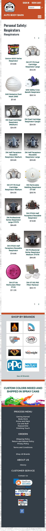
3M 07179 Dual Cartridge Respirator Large (33, 64)
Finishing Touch (23, 428)
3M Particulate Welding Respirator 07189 (32, 187)
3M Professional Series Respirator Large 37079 (13, 219)
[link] (23, 483)
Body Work (23, 419)
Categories (39, 16)
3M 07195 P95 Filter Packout (32, 283)
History (23, 465)
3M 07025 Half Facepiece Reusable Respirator (13, 248)
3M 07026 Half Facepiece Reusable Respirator (32, 215)
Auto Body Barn (14, 14)
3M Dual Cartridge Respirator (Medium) (13, 122)
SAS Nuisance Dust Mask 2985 (13, 95)
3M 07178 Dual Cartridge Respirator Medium (13, 187)
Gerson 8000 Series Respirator (13, 59)
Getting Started (23, 417)
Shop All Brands (23, 454)
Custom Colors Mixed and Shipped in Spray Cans (23, 389)
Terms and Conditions (23, 447)
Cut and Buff (23, 424)
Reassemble (23, 426)
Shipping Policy (23, 439)
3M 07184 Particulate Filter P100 (13, 284)
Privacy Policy (23, 444)
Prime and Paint (23, 421)
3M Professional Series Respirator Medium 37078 (32, 252)
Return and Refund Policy (23, 441)
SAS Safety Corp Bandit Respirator (32, 91)
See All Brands (23, 376)
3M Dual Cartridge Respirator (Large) (32, 120)
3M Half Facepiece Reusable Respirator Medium (13, 154)
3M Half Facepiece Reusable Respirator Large (32, 154)
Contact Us (23, 476)
